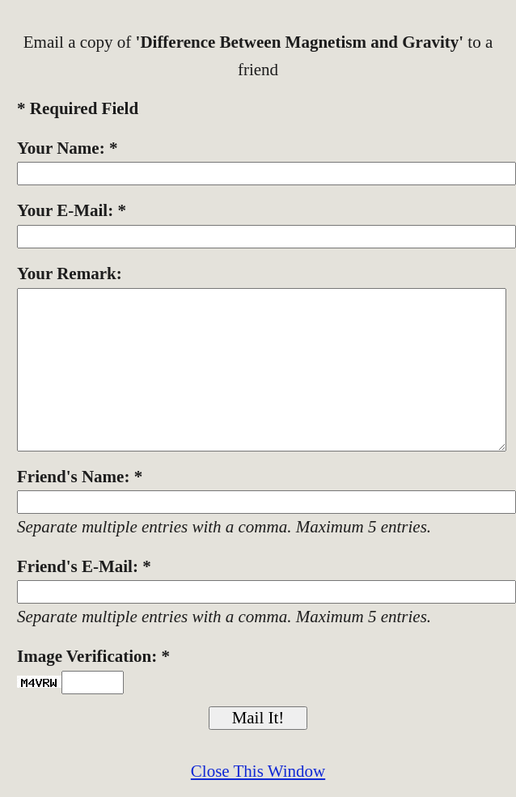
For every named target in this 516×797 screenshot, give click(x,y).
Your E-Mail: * (71, 210)
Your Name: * (67, 148)
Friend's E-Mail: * (84, 566)
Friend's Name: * (79, 476)
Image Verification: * (93, 656)
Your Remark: (69, 273)
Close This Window (258, 771)
